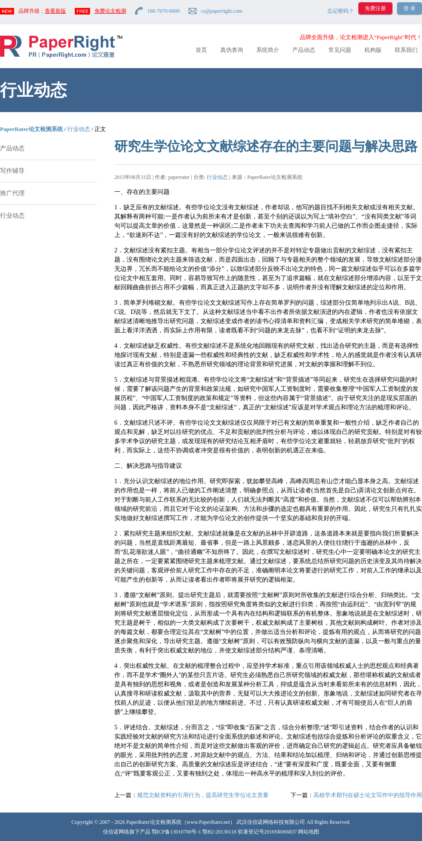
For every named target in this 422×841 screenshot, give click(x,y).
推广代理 (12, 193)
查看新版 (55, 11)
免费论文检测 (110, 11)
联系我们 (406, 50)
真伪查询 (231, 50)
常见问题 (339, 50)
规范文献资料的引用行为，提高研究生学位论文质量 (203, 795)
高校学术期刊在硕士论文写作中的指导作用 (367, 795)
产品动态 (303, 50)
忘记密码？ (340, 11)
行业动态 (78, 129)
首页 (201, 50)
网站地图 (308, 832)
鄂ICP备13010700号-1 (176, 832)
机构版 (373, 50)
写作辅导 (12, 170)
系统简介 (267, 50)
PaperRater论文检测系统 (31, 129)
